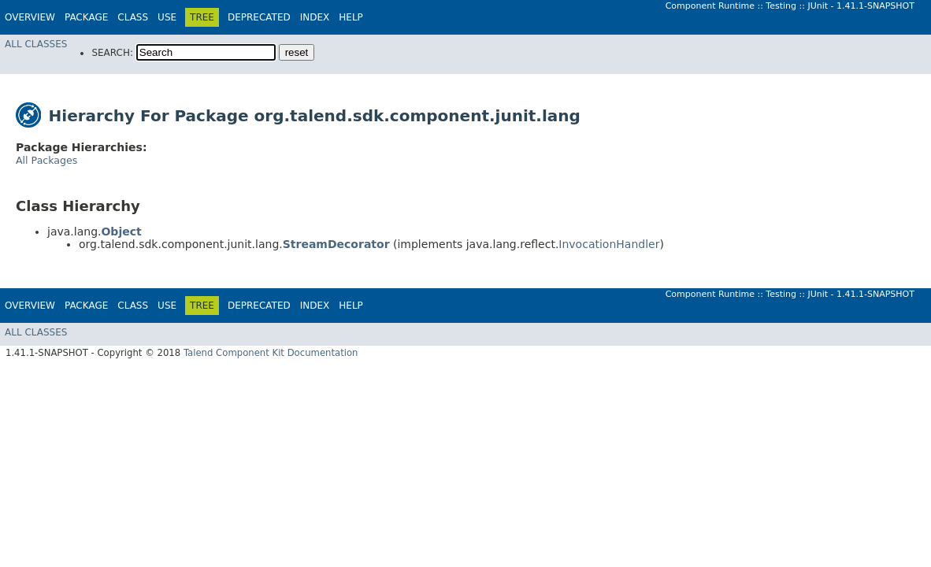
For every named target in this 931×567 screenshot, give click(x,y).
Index (315, 17)
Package (86, 17)
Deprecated (259, 17)
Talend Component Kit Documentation (271, 352)
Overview (30, 17)
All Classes (36, 44)
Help (351, 17)
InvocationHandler (608, 244)
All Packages (46, 160)
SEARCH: (112, 52)
